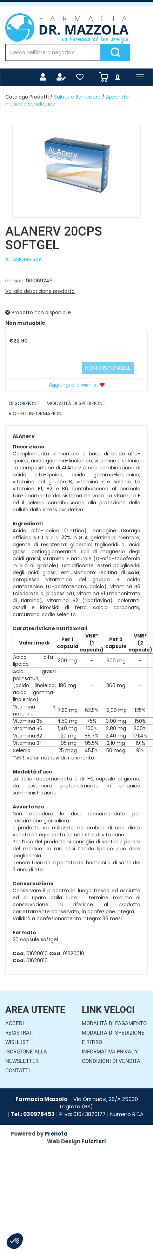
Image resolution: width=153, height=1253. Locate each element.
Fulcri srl (93, 1141)
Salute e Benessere (77, 96)
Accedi (14, 1023)
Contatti (17, 1070)
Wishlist (17, 1042)
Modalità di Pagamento (114, 1023)
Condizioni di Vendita (111, 1061)
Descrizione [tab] (24, 403)
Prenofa (56, 1133)
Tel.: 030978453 (33, 1114)
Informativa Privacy (110, 1052)
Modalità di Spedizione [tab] (76, 403)
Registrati (19, 1033)
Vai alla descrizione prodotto (40, 291)
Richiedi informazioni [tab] (35, 413)
